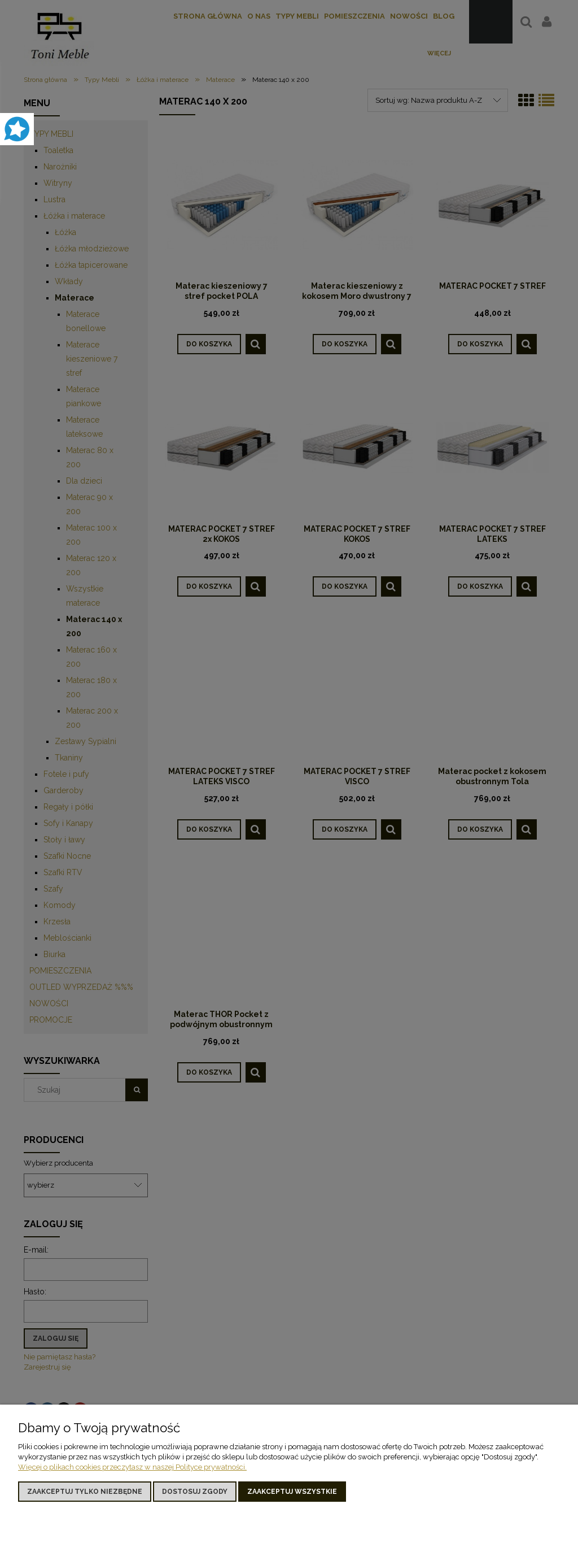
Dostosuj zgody (194, 1492)
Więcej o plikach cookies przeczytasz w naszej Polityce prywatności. (132, 1467)
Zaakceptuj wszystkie (292, 1492)
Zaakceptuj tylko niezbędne (84, 1492)
